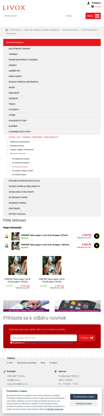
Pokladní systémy (18, 119)
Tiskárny (13, 53)
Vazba (12, 86)
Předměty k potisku (17, 145)
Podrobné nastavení (54, 409)
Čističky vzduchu (17, 213)
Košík (98, 11)
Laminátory (14, 70)
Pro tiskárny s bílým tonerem (22, 169)
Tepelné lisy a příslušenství (20, 141)
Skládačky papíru (17, 202)
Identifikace (14, 207)
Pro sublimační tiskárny (20, 158)
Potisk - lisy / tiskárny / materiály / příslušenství (41, 29)
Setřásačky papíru (18, 196)
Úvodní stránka (13, 28)
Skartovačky (15, 75)
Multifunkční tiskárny (19, 47)
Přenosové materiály (70, 29)
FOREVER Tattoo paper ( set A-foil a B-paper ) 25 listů (44, 234)
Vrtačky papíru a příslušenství (24, 185)
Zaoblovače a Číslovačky (21, 191)
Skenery (13, 64)
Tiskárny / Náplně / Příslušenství (22, 148)
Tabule (12, 103)
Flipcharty (14, 108)
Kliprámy (13, 125)
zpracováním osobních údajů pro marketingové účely (47, 341)
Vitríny (12, 114)
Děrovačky (14, 92)
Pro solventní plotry (19, 173)
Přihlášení (96, 3)
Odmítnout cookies (84, 404)
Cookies (53, 360)
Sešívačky (13, 97)
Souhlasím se (40, 341)
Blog (43, 360)
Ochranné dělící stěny (20, 130)
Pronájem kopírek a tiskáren (23, 59)
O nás (10, 360)
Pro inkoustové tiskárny (21, 162)
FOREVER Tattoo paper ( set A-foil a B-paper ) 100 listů (45, 243)
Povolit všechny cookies (84, 397)
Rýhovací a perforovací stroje (24, 180)
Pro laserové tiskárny (89, 29)
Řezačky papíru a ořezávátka (23, 81)
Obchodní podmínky (26, 360)
